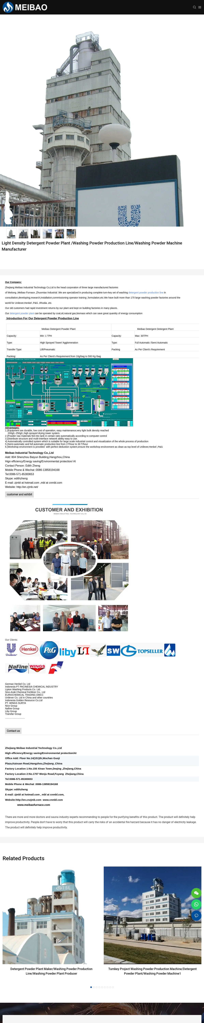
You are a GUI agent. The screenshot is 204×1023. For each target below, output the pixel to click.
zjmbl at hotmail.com (27, 794)
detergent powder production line (145, 292)
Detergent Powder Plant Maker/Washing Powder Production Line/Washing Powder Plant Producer (51, 971)
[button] (91, 987)
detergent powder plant (22, 313)
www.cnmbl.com (53, 799)
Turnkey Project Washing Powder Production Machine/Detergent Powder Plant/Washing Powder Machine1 (152, 971)
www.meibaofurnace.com (33, 804)
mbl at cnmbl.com (53, 794)
